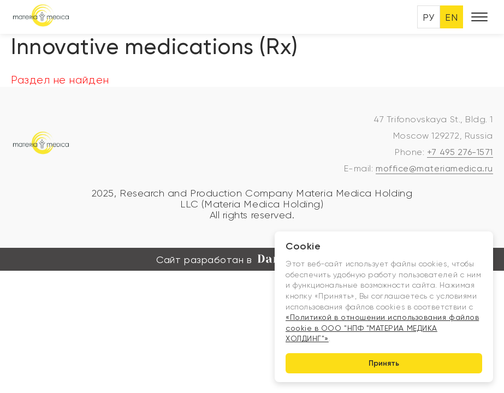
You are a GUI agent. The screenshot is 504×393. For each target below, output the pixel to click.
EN (451, 17)
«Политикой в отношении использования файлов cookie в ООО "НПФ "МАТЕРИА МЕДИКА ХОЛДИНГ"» (382, 328)
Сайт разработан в (251, 260)
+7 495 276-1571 (460, 152)
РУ (428, 17)
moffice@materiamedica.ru (434, 168)
